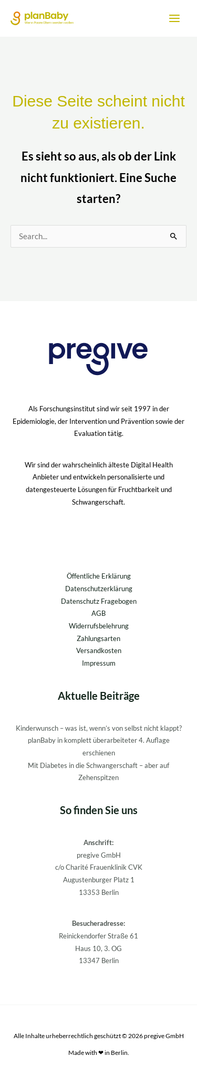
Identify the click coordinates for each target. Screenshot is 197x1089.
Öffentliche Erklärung (99, 576)
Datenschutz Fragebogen (99, 601)
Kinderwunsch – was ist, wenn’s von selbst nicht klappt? (99, 728)
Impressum (99, 663)
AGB (98, 613)
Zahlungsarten (98, 638)
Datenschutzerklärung (98, 588)
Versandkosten (98, 650)
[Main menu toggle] (174, 18)
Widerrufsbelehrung (99, 626)
